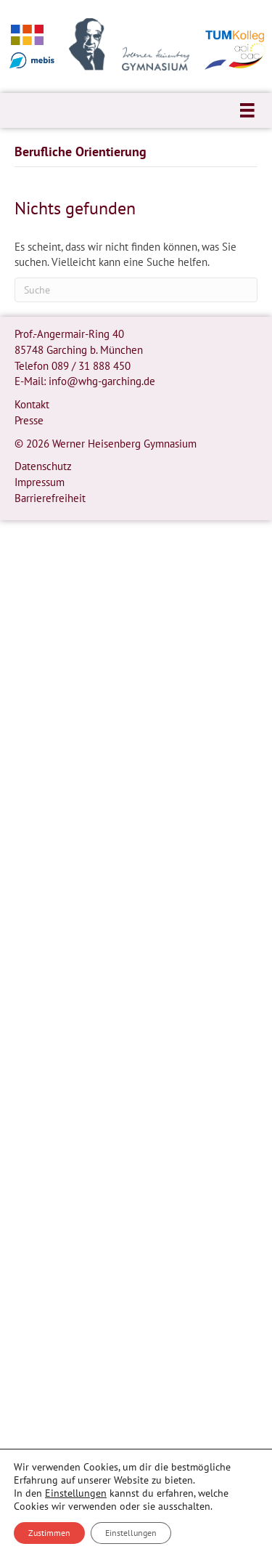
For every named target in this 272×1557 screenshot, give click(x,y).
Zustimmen (49, 1532)
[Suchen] (136, 290)
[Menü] (247, 110)
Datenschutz (43, 466)
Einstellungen (76, 1493)
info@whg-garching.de (102, 381)
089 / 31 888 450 (91, 366)
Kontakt (32, 404)
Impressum (40, 482)
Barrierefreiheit (50, 498)
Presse (29, 420)
